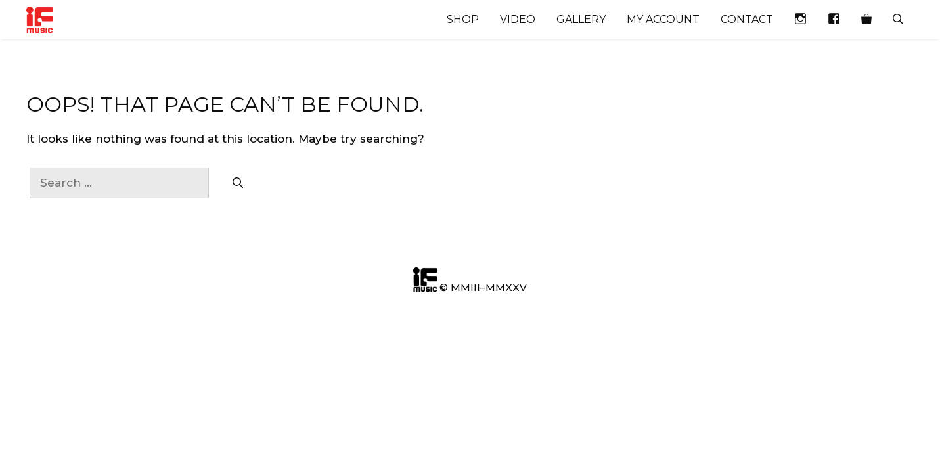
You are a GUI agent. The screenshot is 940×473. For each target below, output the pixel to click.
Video (517, 19)
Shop (463, 19)
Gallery (581, 19)
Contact (747, 19)
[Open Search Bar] (898, 19)
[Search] (238, 183)
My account (663, 19)
